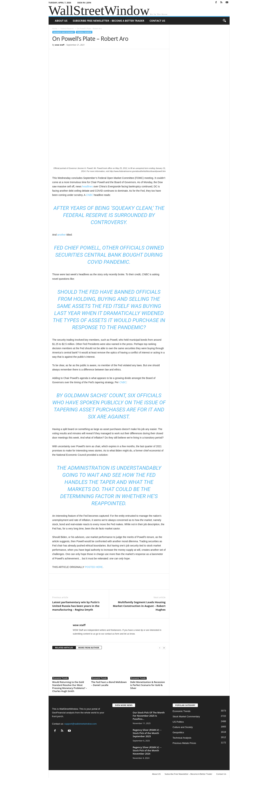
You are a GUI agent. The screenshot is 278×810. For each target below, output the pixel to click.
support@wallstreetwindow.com (80, 752)
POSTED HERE (94, 595)
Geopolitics (178, 760)
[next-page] (164, 676)
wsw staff (59, 44)
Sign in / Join (84, 2)
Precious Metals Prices (184, 771)
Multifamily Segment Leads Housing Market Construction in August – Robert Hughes (139, 634)
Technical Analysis (182, 766)
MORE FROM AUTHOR (88, 676)
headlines (87, 214)
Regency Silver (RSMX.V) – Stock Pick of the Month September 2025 (147, 761)
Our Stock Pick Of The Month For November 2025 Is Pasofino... (149, 744)
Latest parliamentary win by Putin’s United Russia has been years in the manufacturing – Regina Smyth (76, 634)
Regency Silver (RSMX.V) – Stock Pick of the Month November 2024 (147, 779)
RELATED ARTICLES (64, 676)
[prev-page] (160, 676)
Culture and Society (183, 755)
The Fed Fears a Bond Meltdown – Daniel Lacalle (109, 712)
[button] (224, 21)
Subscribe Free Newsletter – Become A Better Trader (108, 20)
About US (61, 20)
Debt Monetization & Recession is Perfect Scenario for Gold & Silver (147, 713)
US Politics (178, 750)
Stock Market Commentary (186, 745)
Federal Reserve (67, 28)
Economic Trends (60, 706)
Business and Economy (64, 32)
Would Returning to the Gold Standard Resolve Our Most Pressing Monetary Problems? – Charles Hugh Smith (69, 715)
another (61, 263)
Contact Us (157, 20)
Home (54, 28)
